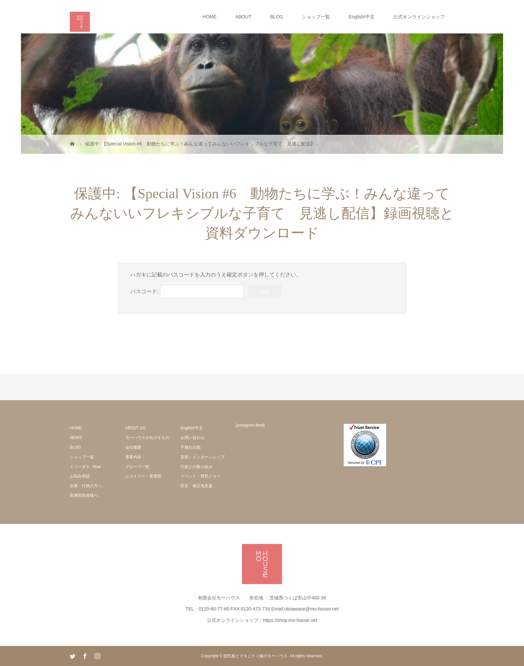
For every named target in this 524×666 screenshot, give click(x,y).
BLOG (276, 16)
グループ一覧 (137, 466)
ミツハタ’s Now (85, 466)
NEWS (76, 437)
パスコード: (187, 291)
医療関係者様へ (84, 495)
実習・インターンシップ (202, 457)
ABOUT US (135, 428)
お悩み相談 (80, 476)
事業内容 (133, 457)
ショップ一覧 (316, 16)
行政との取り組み (196, 466)
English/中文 (362, 16)
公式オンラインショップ (419, 16)
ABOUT (243, 16)
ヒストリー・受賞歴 (143, 476)
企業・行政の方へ (86, 485)
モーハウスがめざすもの (147, 437)
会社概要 (133, 447)
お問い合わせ (192, 437)
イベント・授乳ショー (200, 476)
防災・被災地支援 (196, 485)
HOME (210, 16)
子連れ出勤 (190, 447)
